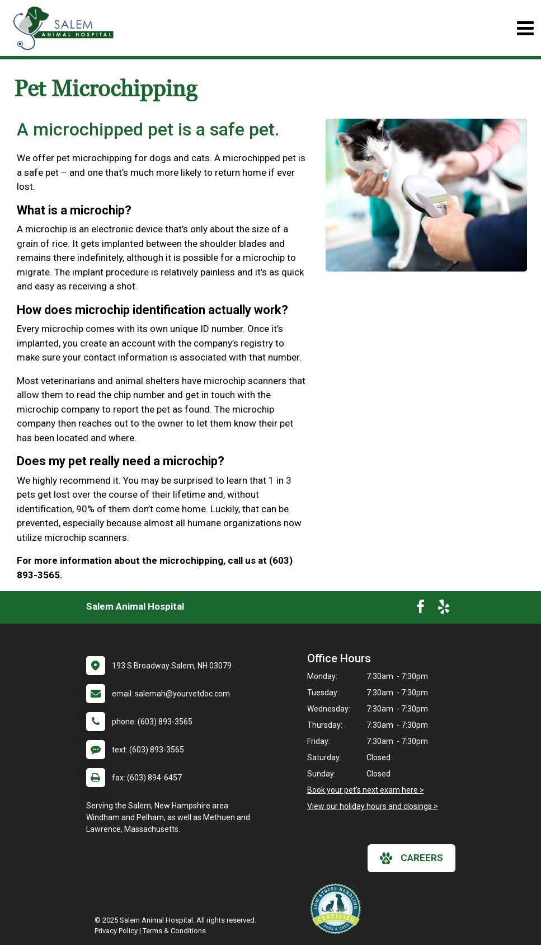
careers (411, 858)
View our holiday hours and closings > (372, 806)
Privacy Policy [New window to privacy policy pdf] (116, 931)
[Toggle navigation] (525, 28)
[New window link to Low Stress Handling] (338, 909)
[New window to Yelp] (443, 609)
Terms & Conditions (174, 931)
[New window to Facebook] (420, 609)
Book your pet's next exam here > (365, 789)
